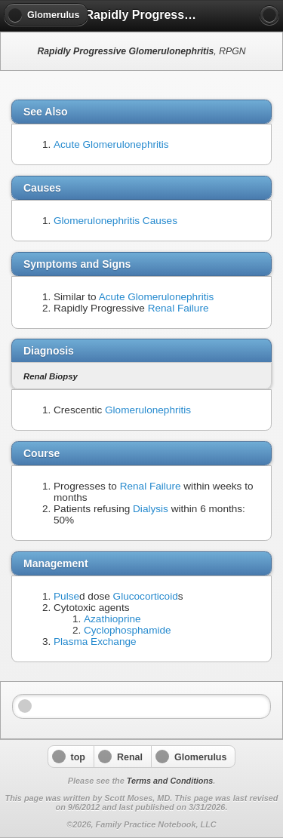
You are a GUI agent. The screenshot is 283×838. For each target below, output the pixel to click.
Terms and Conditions (170, 780)
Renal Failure (178, 308)
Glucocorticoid (145, 596)
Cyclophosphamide (127, 630)
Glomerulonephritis (148, 410)
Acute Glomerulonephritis (111, 144)
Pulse (66, 596)
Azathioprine (112, 619)
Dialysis (150, 508)
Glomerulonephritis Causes (115, 220)
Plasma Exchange (95, 641)
